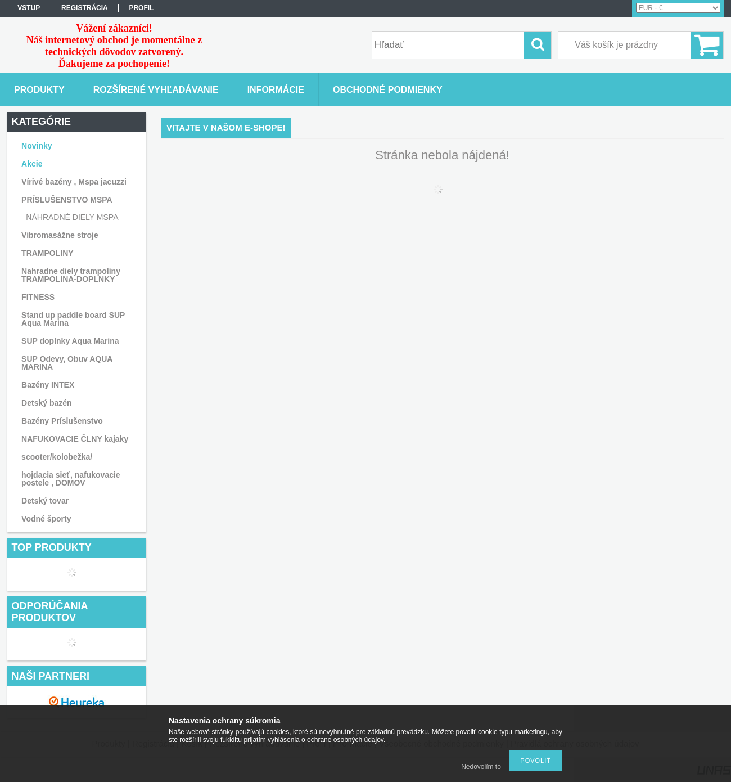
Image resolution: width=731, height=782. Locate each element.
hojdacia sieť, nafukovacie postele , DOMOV (70, 478)
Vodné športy (46, 518)
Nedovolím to (481, 767)
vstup (28, 8)
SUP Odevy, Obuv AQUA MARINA (66, 362)
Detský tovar (45, 500)
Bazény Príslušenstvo (62, 420)
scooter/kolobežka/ (56, 456)
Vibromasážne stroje (59, 235)
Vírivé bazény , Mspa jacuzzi (74, 181)
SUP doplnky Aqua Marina (70, 340)
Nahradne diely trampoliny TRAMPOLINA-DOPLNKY (70, 275)
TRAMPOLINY (47, 253)
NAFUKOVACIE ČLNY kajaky (74, 438)
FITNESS (38, 297)
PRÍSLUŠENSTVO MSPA (66, 199)
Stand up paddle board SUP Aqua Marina (73, 319)
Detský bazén (46, 402)
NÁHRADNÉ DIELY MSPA (72, 217)
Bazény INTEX (47, 384)
